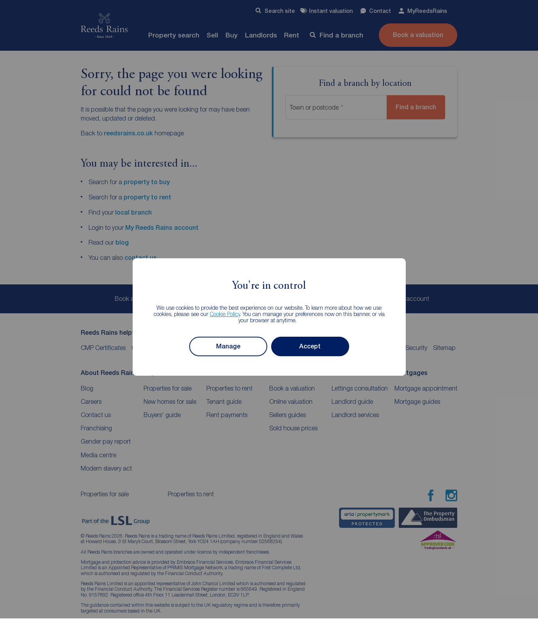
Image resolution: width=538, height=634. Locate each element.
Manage (228, 346)
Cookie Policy (225, 314)
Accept (310, 346)
